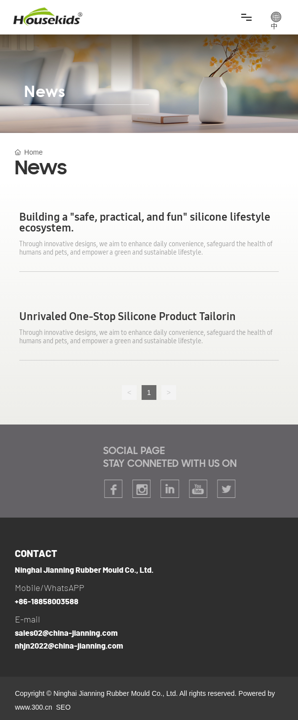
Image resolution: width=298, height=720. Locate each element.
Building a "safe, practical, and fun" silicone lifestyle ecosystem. (144, 222)
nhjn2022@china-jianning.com (69, 646)
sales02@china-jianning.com (66, 633)
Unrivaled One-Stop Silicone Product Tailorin (127, 316)
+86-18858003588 (46, 602)
